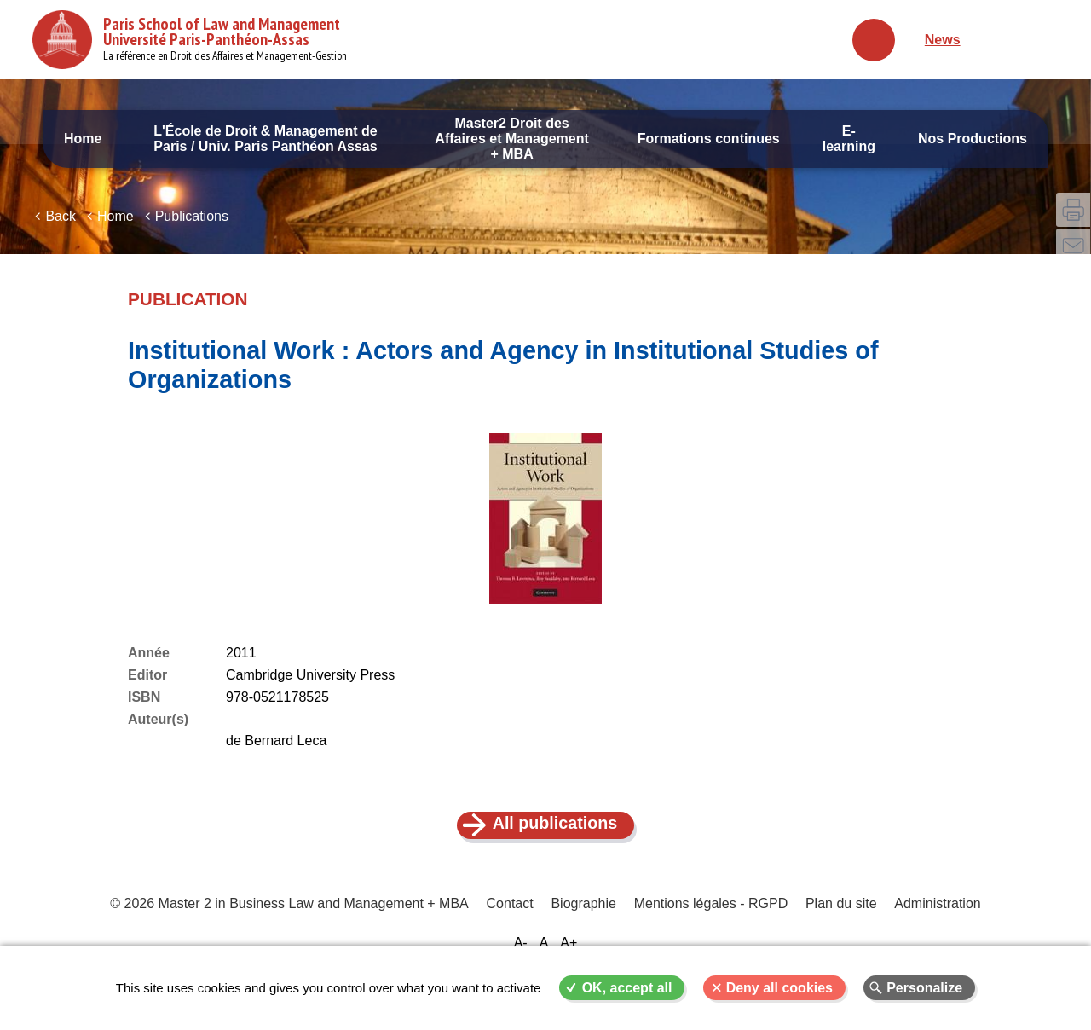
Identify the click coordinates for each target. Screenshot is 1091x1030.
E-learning (849, 138)
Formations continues (709, 138)
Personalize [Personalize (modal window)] (924, 988)
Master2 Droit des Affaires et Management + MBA (512, 138)
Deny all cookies (779, 988)
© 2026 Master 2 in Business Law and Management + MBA (291, 917)
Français (1001, 39)
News (943, 39)
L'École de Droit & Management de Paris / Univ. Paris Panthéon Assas (265, 138)
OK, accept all (627, 988)
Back (60, 228)
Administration (935, 917)
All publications (555, 835)
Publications (191, 228)
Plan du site (840, 917)
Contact (511, 917)
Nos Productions (972, 138)
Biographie (584, 917)
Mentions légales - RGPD (710, 917)
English (1039, 39)
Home (82, 138)
